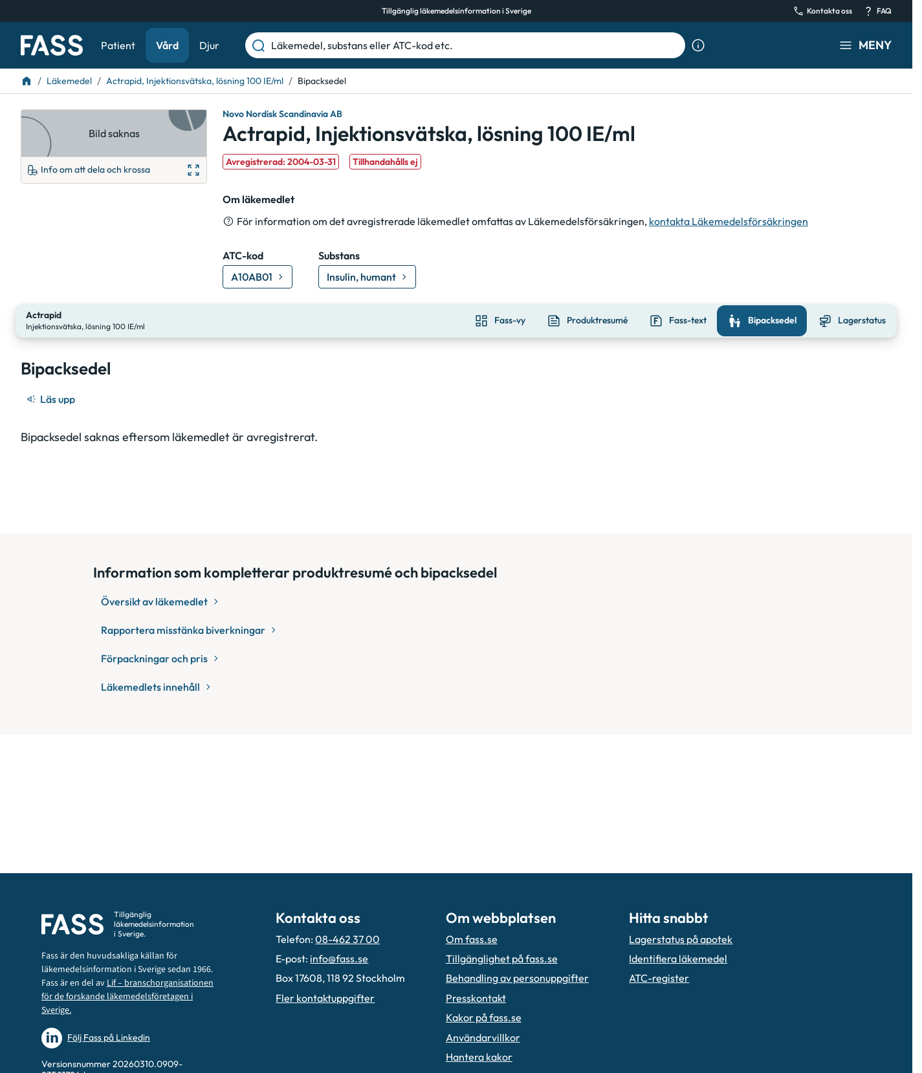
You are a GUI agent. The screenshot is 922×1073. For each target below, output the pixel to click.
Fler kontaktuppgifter (325, 998)
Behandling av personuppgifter (517, 977)
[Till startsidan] (26, 81)
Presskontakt (476, 998)
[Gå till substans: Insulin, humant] (367, 276)
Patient (118, 45)
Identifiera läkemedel (678, 958)
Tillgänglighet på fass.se (502, 958)
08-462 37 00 (347, 939)
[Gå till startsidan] (52, 45)
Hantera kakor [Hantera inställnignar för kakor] (479, 1056)
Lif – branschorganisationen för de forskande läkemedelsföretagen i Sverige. (127, 997)
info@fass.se (339, 958)
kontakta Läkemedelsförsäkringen (728, 221)
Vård (167, 45)
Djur (209, 45)
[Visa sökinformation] (698, 45)
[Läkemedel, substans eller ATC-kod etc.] (475, 45)
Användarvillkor (483, 1037)
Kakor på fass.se (483, 1017)
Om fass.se (472, 939)
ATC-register (659, 977)
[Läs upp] (52, 397)
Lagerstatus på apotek (680, 939)
